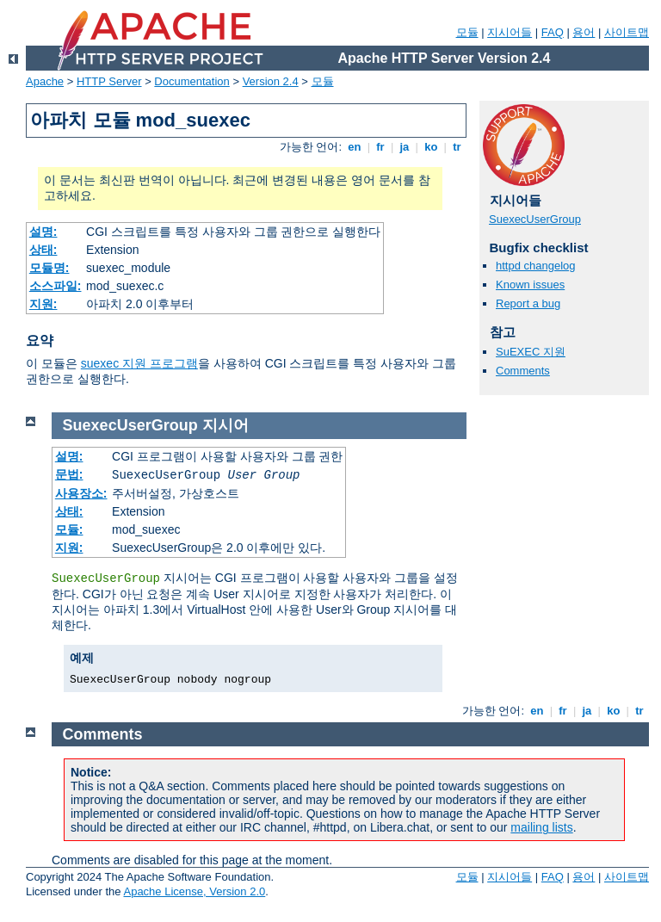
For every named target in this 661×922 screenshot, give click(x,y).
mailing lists (541, 827)
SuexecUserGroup (535, 219)
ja (404, 146)
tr (457, 146)
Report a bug (528, 303)
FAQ (552, 32)
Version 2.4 (271, 81)
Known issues (530, 284)
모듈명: (49, 268)
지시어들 (509, 32)
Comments (523, 370)
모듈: (69, 529)
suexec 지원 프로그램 (139, 363)
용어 (583, 32)
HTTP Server (109, 81)
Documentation (191, 81)
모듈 (467, 32)
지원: (43, 304)
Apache (45, 81)
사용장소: (81, 493)
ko (431, 146)
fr (381, 146)
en (354, 146)
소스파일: (55, 286)
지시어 (225, 425)
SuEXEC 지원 (530, 351)
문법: (69, 474)
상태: (43, 250)
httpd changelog (536, 265)
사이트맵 (626, 32)
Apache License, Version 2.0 (194, 891)
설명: (43, 231)
